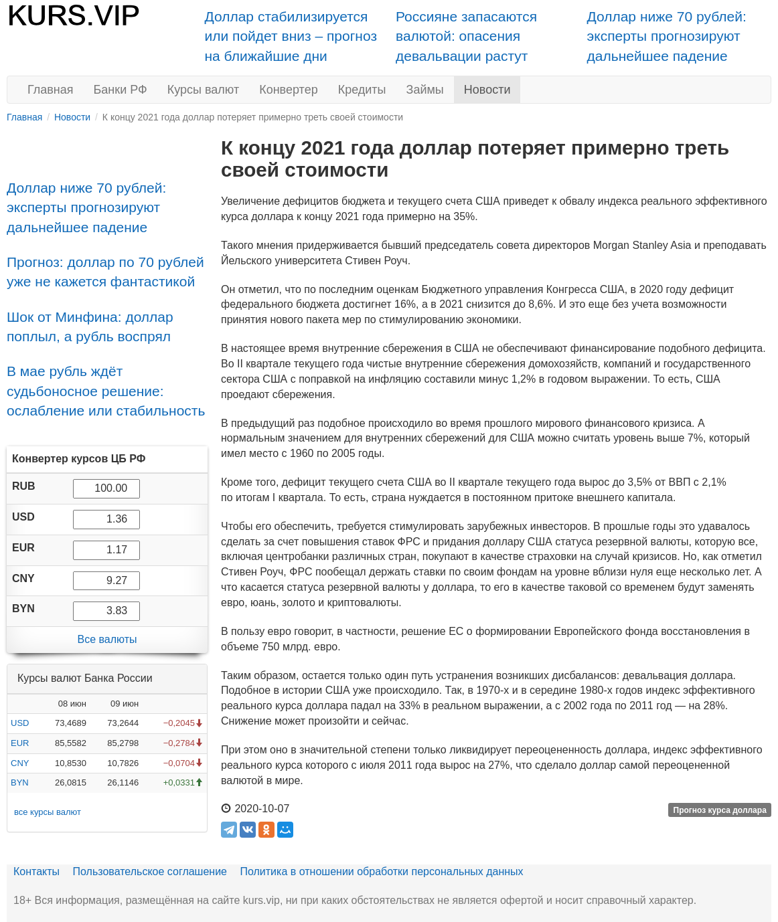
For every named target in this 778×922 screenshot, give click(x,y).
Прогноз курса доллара (720, 809)
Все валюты (107, 639)
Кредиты (362, 89)
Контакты (36, 871)
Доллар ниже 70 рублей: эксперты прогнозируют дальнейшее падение (667, 36)
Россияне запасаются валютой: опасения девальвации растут (466, 36)
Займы (425, 89)
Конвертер (288, 89)
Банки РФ (120, 89)
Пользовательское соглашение (150, 871)
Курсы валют (203, 89)
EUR (20, 743)
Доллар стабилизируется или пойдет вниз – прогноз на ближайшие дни (291, 36)
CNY (20, 763)
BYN (20, 782)
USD (20, 723)
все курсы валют (47, 812)
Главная (50, 89)
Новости (487, 89)
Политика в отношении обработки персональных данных (381, 871)
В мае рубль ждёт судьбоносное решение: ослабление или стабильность (106, 390)
